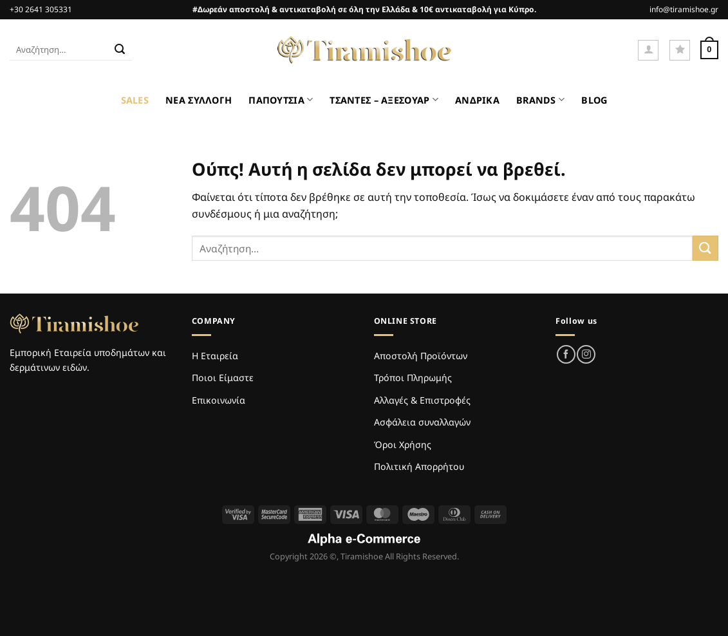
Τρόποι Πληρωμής (413, 377)
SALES (135, 100)
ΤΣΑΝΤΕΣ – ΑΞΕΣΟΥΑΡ (384, 99)
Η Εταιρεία (215, 356)
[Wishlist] (679, 50)
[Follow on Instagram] (586, 354)
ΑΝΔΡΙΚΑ (477, 100)
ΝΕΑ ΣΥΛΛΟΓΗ (198, 100)
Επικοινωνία (218, 400)
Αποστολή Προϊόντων (420, 356)
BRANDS (540, 99)
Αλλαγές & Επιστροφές (422, 400)
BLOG (594, 100)
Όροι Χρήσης (402, 444)
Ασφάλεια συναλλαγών (422, 422)
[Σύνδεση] (648, 50)
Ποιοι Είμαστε (223, 377)
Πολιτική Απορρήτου (419, 466)
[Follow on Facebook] (566, 354)
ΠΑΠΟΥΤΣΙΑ (280, 99)
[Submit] (120, 50)
